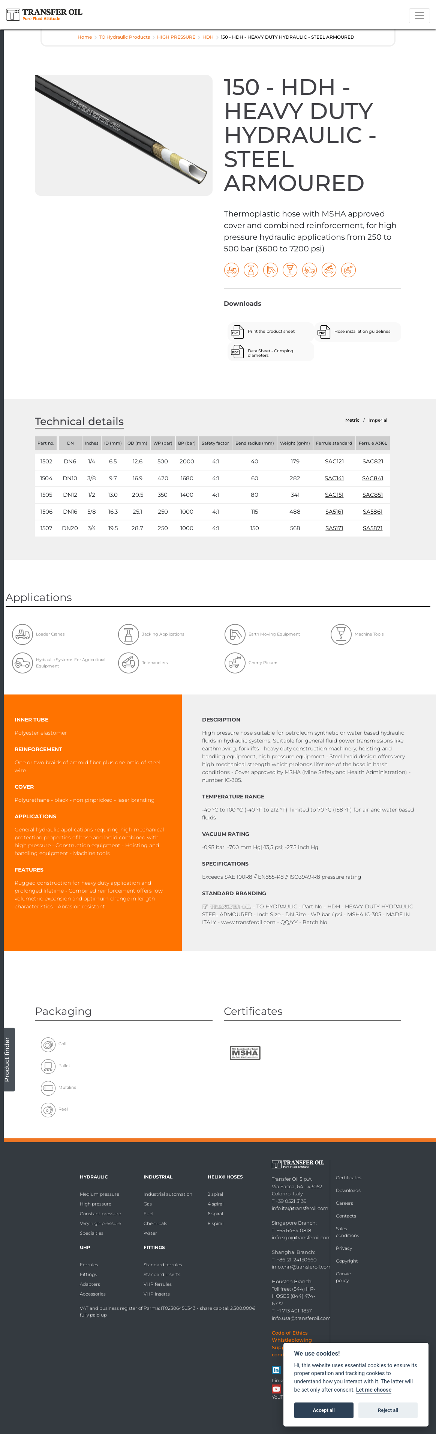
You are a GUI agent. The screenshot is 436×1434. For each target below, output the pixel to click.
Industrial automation (168, 1194)
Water (150, 1233)
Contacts (346, 1216)
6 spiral (215, 1213)
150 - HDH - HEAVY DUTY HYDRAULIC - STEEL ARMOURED (287, 37)
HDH (208, 37)
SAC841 (372, 478)
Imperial (378, 420)
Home (85, 37)
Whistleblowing (292, 1340)
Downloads (348, 1190)
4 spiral (215, 1204)
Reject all (388, 1410)
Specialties (91, 1233)
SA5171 (334, 528)
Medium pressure (99, 1194)
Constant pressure (100, 1213)
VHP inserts (157, 1294)
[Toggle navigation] (419, 15)
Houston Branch (292, 1281)
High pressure (95, 1204)
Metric (352, 420)
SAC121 (334, 461)
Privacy (344, 1248)
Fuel (148, 1213)
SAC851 (373, 494)
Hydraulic (94, 1177)
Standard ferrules (163, 1264)
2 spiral (215, 1194)
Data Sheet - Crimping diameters (271, 353)
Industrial (158, 1177)
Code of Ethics (290, 1333)
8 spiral (215, 1223)
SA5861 (372, 511)
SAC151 (334, 494)
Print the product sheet (271, 331)
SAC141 (334, 478)
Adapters (90, 1284)
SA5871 (372, 528)
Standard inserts (162, 1274)
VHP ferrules (158, 1284)
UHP (85, 1247)
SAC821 (373, 461)
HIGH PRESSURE (176, 37)
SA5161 (334, 511)
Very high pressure (100, 1223)
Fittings (88, 1274)
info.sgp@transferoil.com (301, 1237)
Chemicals (155, 1223)
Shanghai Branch (293, 1252)
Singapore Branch (294, 1223)
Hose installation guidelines (362, 331)
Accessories (93, 1294)
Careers (344, 1203)
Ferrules (89, 1264)
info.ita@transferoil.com (300, 1208)
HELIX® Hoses (225, 1177)
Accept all (324, 1410)
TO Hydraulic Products (124, 37)
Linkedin (282, 1380)
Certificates (348, 1177)
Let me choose (374, 1390)
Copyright (347, 1261)
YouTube (282, 1397)
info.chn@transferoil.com (302, 1267)
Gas (148, 1204)
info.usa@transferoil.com (301, 1318)
